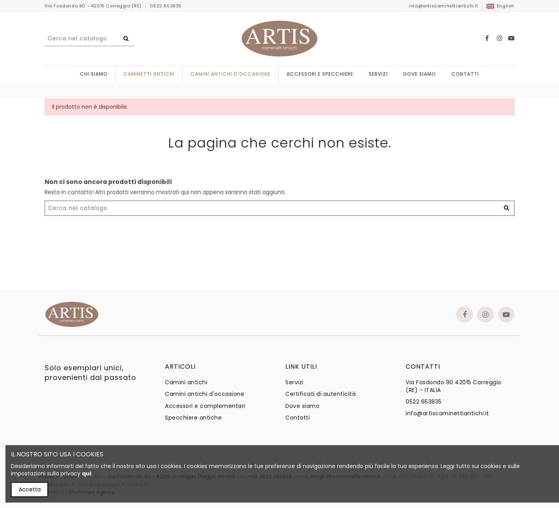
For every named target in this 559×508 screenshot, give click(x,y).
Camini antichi (186, 382)
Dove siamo (302, 406)
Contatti (297, 417)
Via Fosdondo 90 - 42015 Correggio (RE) (94, 6)
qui (86, 473)
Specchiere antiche (193, 417)
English (500, 6)
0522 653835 (166, 6)
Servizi (294, 382)
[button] (320, 74)
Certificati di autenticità (320, 394)
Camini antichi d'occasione (204, 394)
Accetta (30, 489)
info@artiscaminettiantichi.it (443, 6)
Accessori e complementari (205, 406)
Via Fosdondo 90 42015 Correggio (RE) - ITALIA (454, 386)
